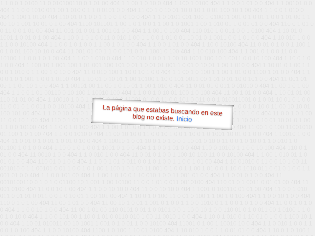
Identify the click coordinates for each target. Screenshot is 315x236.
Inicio (184, 119)
